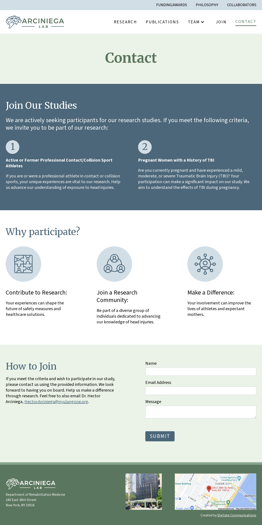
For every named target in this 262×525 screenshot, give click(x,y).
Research (125, 22)
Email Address (158, 382)
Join (221, 22)
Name (151, 363)
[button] (197, 22)
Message (153, 402)
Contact (245, 21)
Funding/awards (171, 5)
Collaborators (241, 5)
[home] (35, 21)
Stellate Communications (236, 515)
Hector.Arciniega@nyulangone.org (56, 402)
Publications (162, 22)
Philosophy (207, 5)
